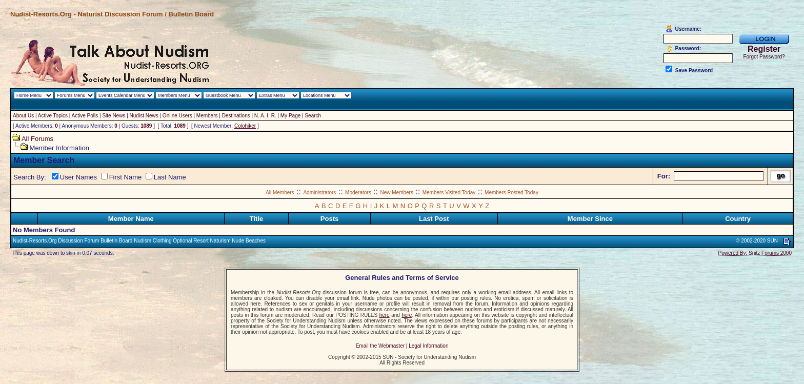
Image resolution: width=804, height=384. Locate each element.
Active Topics (53, 115)
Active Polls (85, 115)
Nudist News (144, 115)
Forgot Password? (764, 56)
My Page (290, 115)
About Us (23, 115)
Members (207, 115)
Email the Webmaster (380, 346)
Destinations (236, 115)
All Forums (37, 139)
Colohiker (245, 126)
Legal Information (428, 346)
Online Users (177, 115)
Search (313, 115)
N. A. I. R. (265, 115)
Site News (113, 115)
